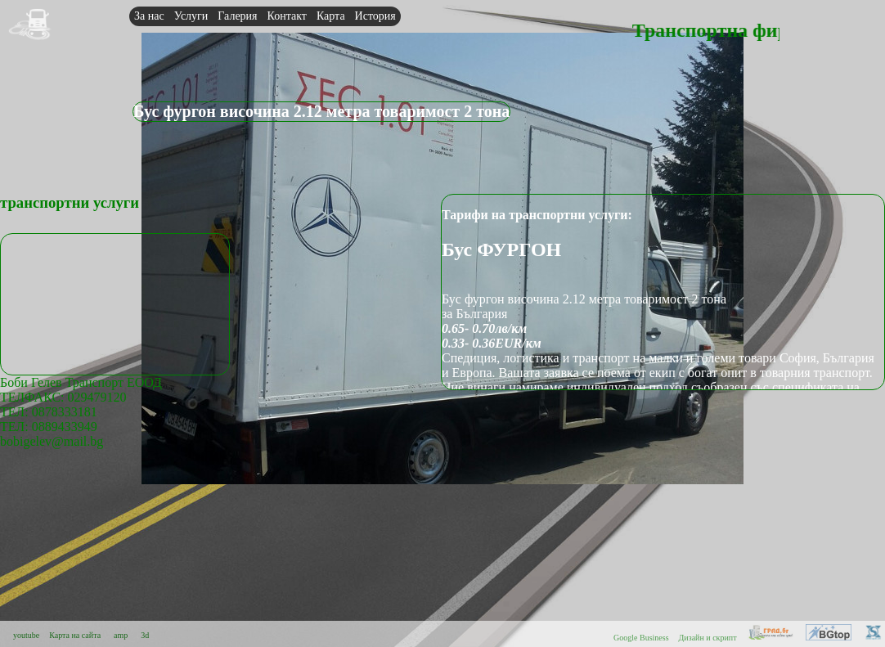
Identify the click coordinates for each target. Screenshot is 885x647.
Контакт (287, 16)
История (375, 16)
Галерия (237, 16)
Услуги (191, 16)
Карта (331, 16)
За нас (149, 16)
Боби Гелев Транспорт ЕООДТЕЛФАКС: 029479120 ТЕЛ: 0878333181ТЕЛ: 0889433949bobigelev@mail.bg (81, 411)
